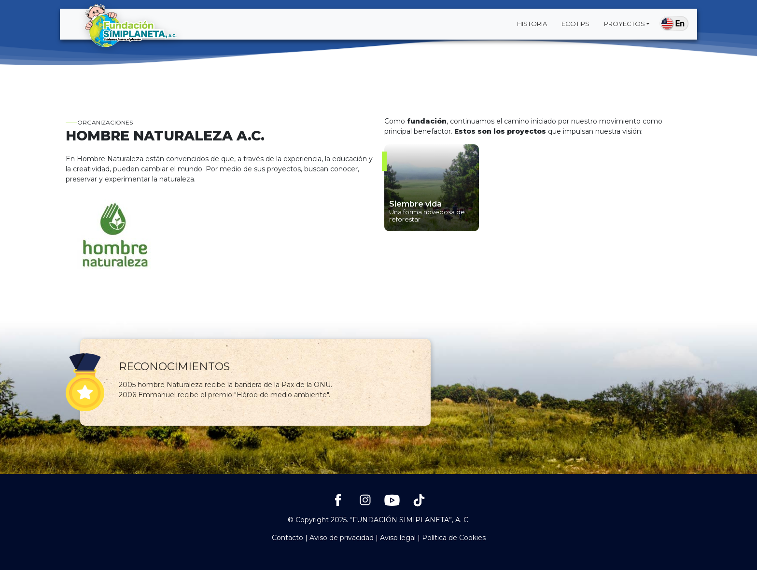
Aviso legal (398, 537)
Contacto (287, 537)
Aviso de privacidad (341, 537)
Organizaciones (99, 122)
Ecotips (575, 24)
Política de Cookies (454, 537)
